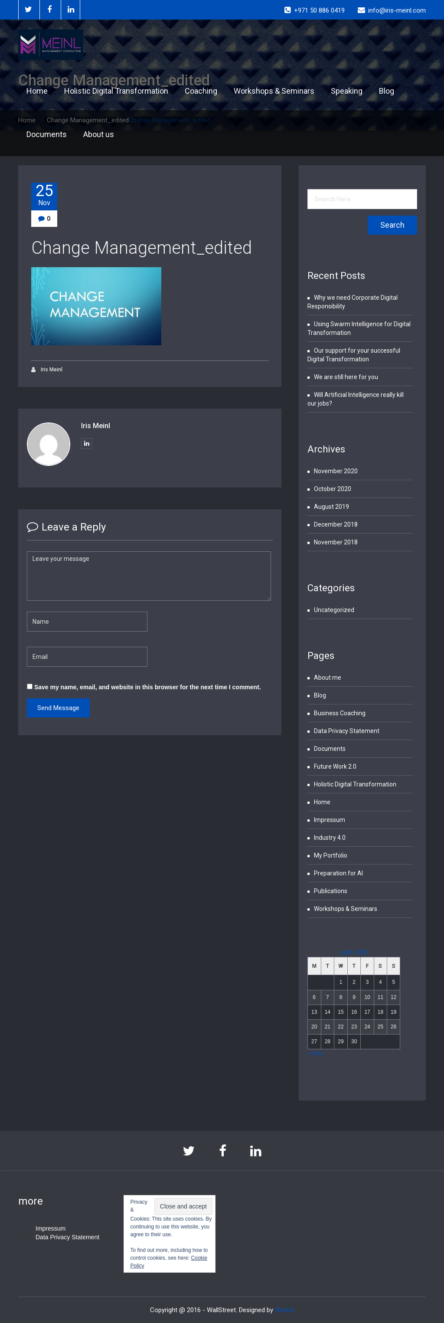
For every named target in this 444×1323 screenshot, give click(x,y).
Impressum (329, 819)
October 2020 (332, 488)
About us (98, 134)
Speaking (346, 90)
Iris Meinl (46, 370)
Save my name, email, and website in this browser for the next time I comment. (147, 687)
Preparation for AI (338, 873)
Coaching (201, 90)
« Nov (315, 1053)
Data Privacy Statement (346, 730)
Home (37, 90)
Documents (46, 134)
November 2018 (336, 542)
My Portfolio (330, 855)
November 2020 (336, 471)
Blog (386, 90)
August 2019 (331, 506)
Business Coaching (340, 713)
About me (327, 677)
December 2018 (336, 524)
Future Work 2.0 (335, 766)
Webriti (284, 1310)
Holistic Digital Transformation (116, 90)
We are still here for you (346, 376)
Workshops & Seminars (274, 90)
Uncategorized (334, 609)
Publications (330, 890)
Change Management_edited (141, 248)
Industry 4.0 (330, 837)
